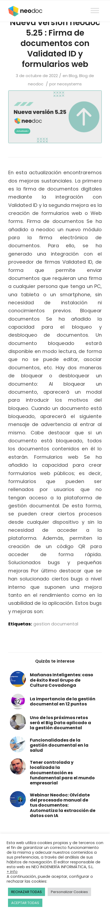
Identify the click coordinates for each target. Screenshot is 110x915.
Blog (73, 75)
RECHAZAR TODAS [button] (26, 891)
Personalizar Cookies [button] (69, 891)
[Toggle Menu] (95, 5)
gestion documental (55, 624)
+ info (12, 871)
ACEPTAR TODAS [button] (25, 902)
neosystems (69, 84)
